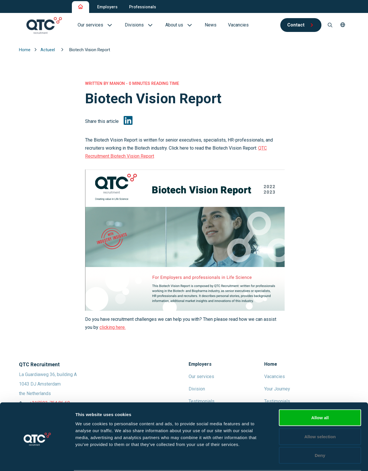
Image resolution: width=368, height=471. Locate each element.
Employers (107, 7)
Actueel (48, 49)
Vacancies (274, 376)
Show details (301, 459)
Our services (201, 376)
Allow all (320, 395)
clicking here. (112, 327)
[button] (342, 25)
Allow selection (320, 414)
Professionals (142, 7)
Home (25, 49)
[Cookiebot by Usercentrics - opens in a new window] (37, 459)
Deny (320, 433)
